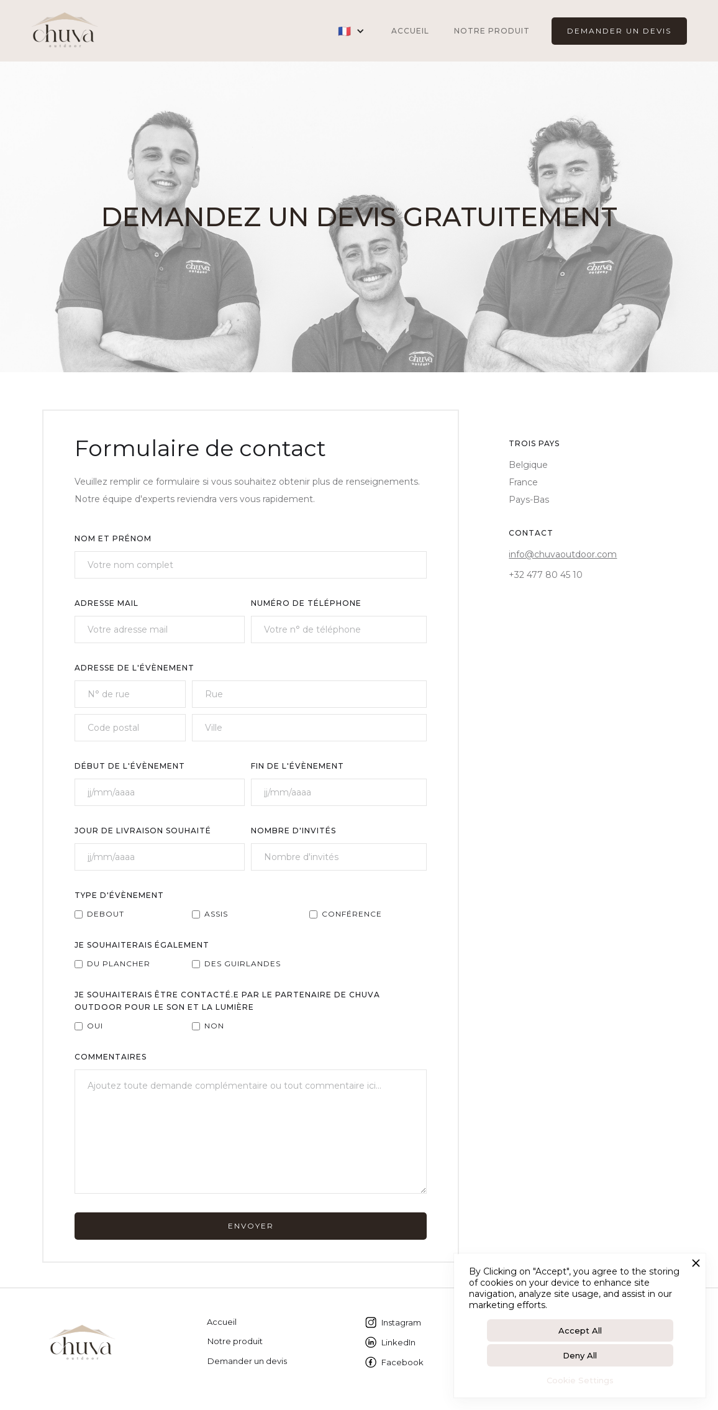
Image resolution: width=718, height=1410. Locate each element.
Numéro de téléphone (306, 603)
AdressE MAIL (107, 603)
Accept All (580, 1330)
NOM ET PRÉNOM (113, 538)
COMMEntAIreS (111, 1056)
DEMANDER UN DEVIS (619, 30)
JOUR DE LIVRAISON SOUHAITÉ (143, 830)
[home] (64, 30)
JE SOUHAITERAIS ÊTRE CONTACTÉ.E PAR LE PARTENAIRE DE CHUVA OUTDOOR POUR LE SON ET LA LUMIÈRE (227, 1001)
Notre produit (492, 30)
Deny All (580, 1355)
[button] (351, 31)
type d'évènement (119, 895)
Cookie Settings (580, 1380)
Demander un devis (247, 1361)
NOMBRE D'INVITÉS (293, 830)
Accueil (222, 1322)
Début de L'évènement (130, 766)
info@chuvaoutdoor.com (563, 554)
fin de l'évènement (297, 766)
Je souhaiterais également (142, 945)
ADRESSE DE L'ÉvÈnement (134, 667)
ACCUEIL (410, 30)
